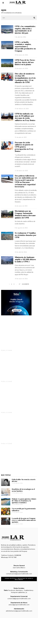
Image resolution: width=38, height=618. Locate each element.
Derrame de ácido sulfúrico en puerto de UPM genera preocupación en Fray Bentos (24, 146)
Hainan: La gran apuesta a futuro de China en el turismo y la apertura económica (24, 501)
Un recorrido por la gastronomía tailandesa (24, 509)
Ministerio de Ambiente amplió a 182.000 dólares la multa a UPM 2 (25, 259)
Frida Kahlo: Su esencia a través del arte (23, 480)
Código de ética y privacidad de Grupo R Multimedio (19, 579)
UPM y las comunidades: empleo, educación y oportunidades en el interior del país (25, 29)
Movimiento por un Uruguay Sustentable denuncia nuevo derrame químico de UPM (25, 214)
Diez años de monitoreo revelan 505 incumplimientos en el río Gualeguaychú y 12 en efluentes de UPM (25, 78)
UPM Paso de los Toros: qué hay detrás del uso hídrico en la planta (25, 62)
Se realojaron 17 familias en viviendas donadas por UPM (25, 235)
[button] (34, 17)
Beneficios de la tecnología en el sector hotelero (23, 490)
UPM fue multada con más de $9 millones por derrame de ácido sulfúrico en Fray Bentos (25, 117)
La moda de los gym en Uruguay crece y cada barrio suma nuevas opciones (24, 520)
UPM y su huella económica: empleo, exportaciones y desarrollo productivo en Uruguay (25, 46)
